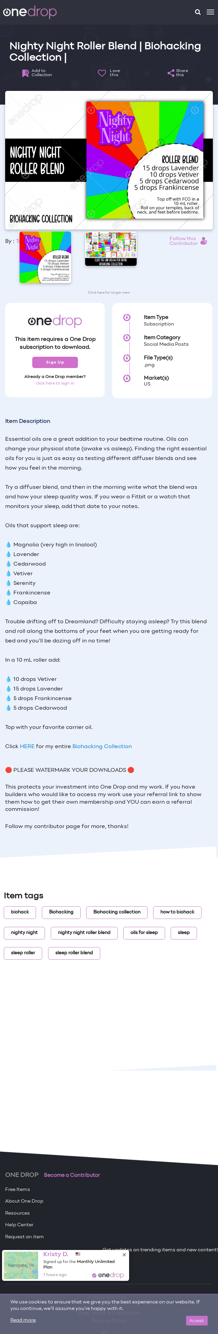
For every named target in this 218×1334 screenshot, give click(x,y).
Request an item (24, 1237)
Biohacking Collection (102, 746)
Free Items (17, 1190)
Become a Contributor (72, 1175)
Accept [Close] (197, 1320)
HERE (27, 746)
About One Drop (24, 1201)
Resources (17, 1213)
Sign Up (55, 362)
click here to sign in (55, 383)
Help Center (19, 1225)
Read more (23, 1320)
